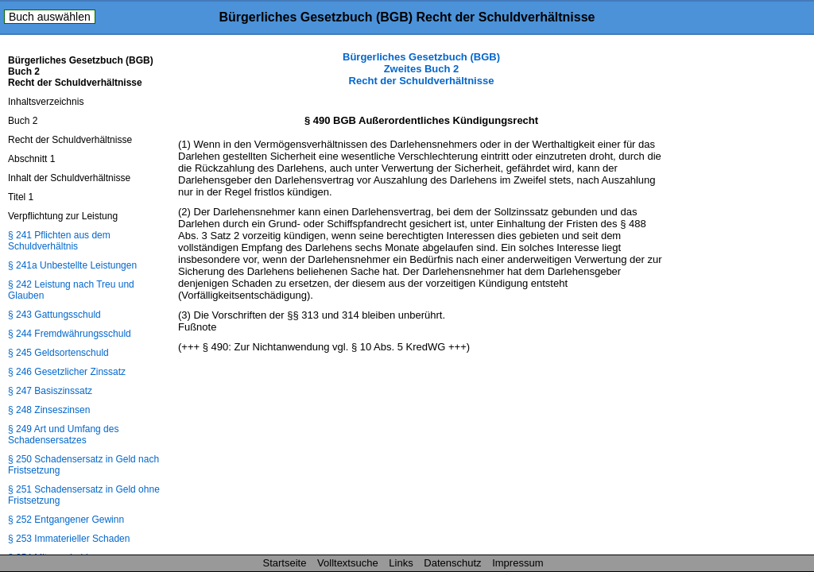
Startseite (285, 563)
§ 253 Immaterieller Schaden (69, 538)
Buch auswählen (50, 16)
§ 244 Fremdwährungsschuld (69, 333)
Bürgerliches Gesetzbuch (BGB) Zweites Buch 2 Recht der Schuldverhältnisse (421, 69)
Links (401, 563)
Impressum (517, 563)
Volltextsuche (347, 563)
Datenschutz (452, 563)
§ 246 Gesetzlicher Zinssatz (67, 371)
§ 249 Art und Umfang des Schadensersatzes (63, 434)
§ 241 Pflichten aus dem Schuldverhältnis (59, 241)
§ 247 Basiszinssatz (50, 390)
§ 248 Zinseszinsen (49, 409)
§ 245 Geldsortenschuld (58, 352)
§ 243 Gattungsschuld (54, 314)
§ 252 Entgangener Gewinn (66, 519)
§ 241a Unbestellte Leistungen (72, 265)
